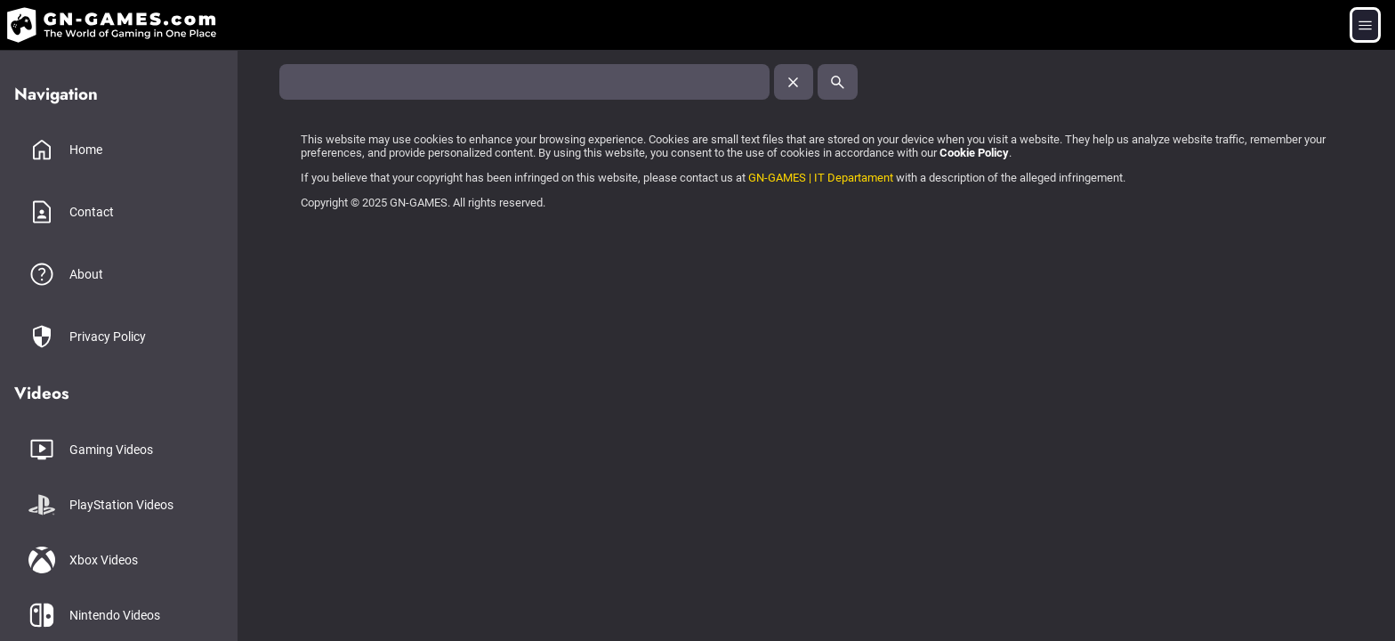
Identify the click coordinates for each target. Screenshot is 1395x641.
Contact (91, 212)
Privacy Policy (107, 336)
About (86, 274)
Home (85, 149)
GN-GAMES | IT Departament (820, 177)
